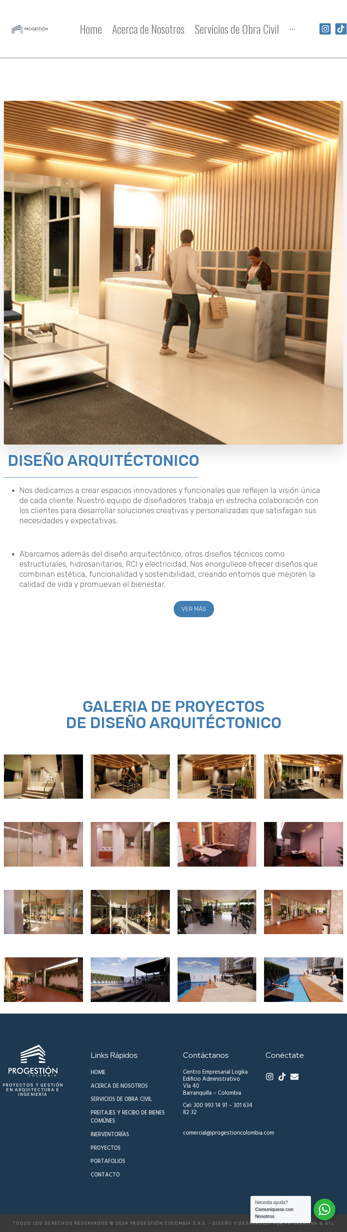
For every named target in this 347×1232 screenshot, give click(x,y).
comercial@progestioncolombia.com (228, 1133)
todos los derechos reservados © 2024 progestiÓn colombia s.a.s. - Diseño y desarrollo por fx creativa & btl (173, 1223)
